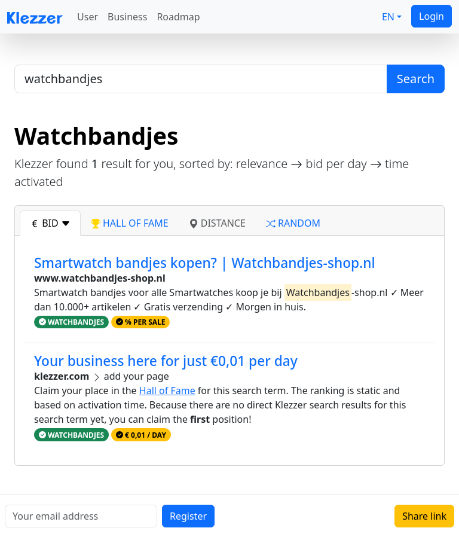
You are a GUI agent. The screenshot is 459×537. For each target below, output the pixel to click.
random (293, 223)
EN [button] (388, 16)
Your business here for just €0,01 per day (166, 361)
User (87, 16)
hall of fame (130, 223)
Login (431, 16)
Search (415, 79)
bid (50, 223)
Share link (424, 516)
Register (188, 516)
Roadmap (178, 16)
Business (127, 16)
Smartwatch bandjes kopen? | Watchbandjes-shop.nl (204, 263)
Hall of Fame (167, 390)
